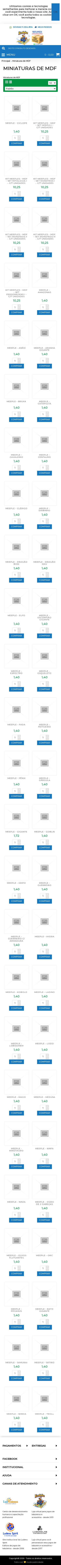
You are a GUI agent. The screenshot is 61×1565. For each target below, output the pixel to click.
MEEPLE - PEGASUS (16, 1310)
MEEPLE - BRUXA (16, 401)
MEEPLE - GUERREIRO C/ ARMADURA (16, 938)
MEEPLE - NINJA (16, 1202)
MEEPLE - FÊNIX (16, 778)
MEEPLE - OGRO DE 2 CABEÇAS (44, 1203)
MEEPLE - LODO (44, 1043)
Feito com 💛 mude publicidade (28, 1562)
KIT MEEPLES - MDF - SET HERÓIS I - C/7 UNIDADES (44, 125)
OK (56, 11)
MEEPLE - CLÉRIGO (16, 508)
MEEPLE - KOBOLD (16, 992)
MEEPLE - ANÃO (16, 348)
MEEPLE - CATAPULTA (44, 402)
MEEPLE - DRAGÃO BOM (16, 563)
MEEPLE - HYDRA (44, 936)
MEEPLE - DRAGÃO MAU (44, 563)
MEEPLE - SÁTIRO (44, 1362)
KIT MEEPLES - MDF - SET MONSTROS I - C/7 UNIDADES (44, 180)
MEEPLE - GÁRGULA (44, 779)
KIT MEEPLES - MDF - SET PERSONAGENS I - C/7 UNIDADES (16, 293)
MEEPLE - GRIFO (16, 883)
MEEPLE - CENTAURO (44, 456)
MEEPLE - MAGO (16, 1097)
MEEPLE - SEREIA (16, 1414)
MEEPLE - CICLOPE (16, 123)
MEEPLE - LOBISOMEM (16, 1044)
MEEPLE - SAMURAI (16, 1362)
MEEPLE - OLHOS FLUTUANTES (16, 1256)
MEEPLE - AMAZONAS (44, 291)
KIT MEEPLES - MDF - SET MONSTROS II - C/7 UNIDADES (16, 236)
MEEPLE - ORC (44, 1255)
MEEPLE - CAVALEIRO (16, 456)
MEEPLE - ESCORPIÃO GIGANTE (44, 617)
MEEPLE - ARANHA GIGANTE (44, 349)
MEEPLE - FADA (16, 724)
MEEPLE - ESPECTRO (16, 672)
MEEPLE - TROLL (44, 1414)
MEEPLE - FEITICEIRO (44, 725)
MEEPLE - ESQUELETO (44, 672)
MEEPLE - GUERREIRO (44, 884)
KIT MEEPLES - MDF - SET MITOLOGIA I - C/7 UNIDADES (16, 180)
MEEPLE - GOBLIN (44, 831)
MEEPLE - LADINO (44, 992)
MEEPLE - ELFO (16, 615)
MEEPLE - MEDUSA (44, 1097)
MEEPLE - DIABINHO (44, 509)
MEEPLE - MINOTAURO (16, 1149)
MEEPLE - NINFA (44, 1148)
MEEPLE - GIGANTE (16, 831)
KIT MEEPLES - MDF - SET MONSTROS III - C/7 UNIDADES (44, 236)
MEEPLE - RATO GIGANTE (44, 1310)
